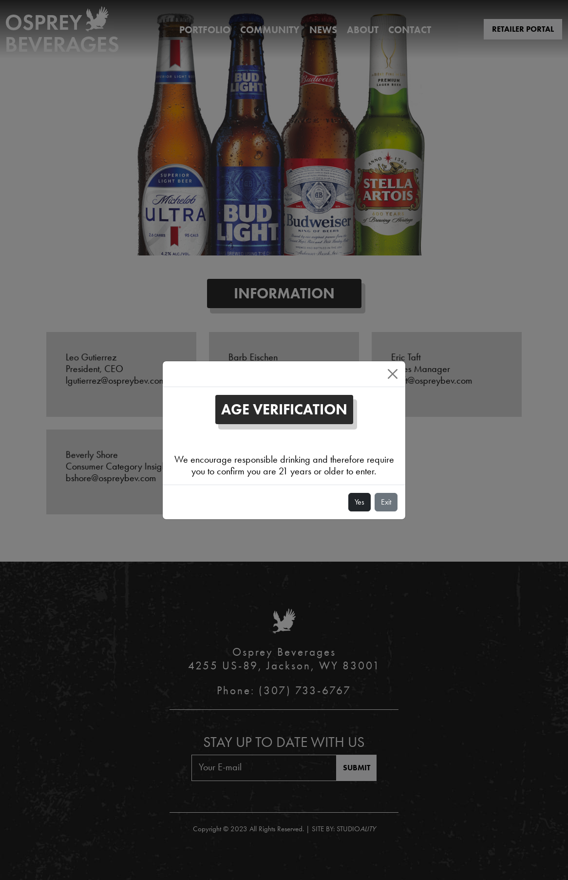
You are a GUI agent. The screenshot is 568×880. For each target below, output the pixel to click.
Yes (359, 502)
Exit (386, 502)
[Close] (392, 374)
